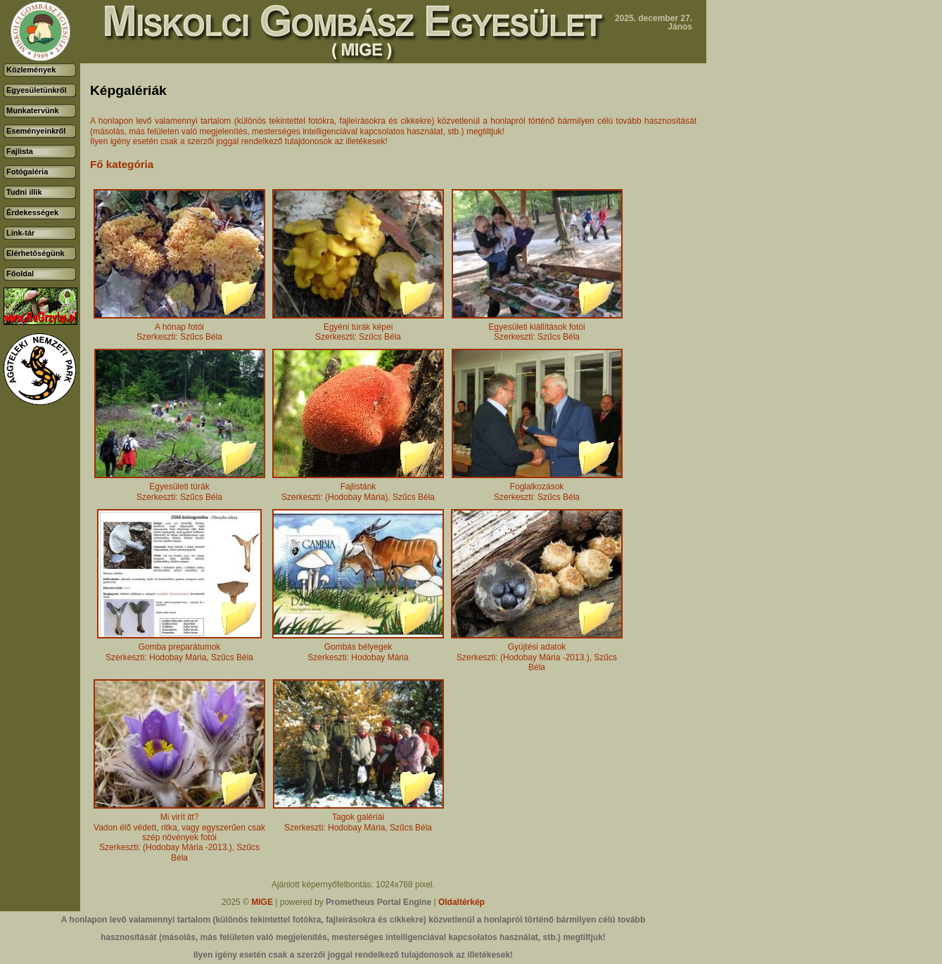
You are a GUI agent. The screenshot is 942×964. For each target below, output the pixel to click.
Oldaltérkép (461, 902)
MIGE (262, 902)
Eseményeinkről (35, 131)
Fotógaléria (27, 171)
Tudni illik (24, 192)
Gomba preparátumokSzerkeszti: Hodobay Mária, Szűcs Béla (179, 648)
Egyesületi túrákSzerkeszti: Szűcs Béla (179, 487)
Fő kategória (121, 164)
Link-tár (20, 233)
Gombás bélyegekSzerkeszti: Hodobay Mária (358, 648)
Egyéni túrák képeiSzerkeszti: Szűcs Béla (358, 328)
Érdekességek (32, 212)
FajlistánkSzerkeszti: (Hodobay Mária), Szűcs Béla (358, 487)
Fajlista (19, 151)
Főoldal (20, 273)
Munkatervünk (32, 110)
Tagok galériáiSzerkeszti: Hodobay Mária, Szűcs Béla (358, 818)
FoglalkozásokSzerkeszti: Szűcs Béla (537, 487)
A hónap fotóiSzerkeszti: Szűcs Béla (179, 328)
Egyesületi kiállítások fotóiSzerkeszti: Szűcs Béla (537, 328)
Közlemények (31, 69)
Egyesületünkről (36, 90)
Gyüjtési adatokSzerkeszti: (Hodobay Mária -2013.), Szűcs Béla (537, 653)
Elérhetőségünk (35, 253)
